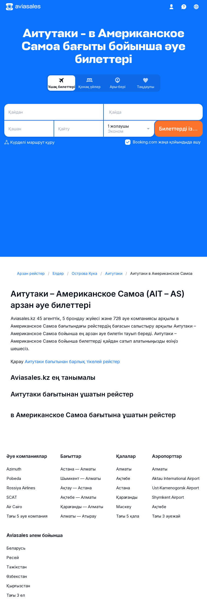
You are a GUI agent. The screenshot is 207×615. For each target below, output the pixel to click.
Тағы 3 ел (15, 595)
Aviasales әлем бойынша (34, 535)
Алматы (124, 469)
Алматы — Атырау (78, 516)
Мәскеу (123, 506)
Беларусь (15, 548)
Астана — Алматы (78, 469)
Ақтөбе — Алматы (78, 497)
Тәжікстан (16, 567)
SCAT (11, 497)
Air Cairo (14, 506)
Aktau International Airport (175, 478)
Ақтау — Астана (76, 487)
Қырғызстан (18, 585)
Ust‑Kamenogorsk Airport (175, 487)
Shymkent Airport (168, 497)
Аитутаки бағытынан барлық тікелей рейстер (72, 361)
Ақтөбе (123, 478)
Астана (123, 487)
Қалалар (126, 456)
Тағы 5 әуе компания (26, 516)
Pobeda (13, 478)
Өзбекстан (16, 576)
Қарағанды (126, 497)
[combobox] (53, 112)
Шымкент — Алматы (80, 478)
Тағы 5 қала (127, 516)
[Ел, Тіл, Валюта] (196, 7)
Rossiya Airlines (20, 487)
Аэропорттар (167, 456)
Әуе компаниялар (26, 456)
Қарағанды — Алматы (81, 506)
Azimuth (13, 469)
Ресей (12, 557)
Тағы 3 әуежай (166, 516)
